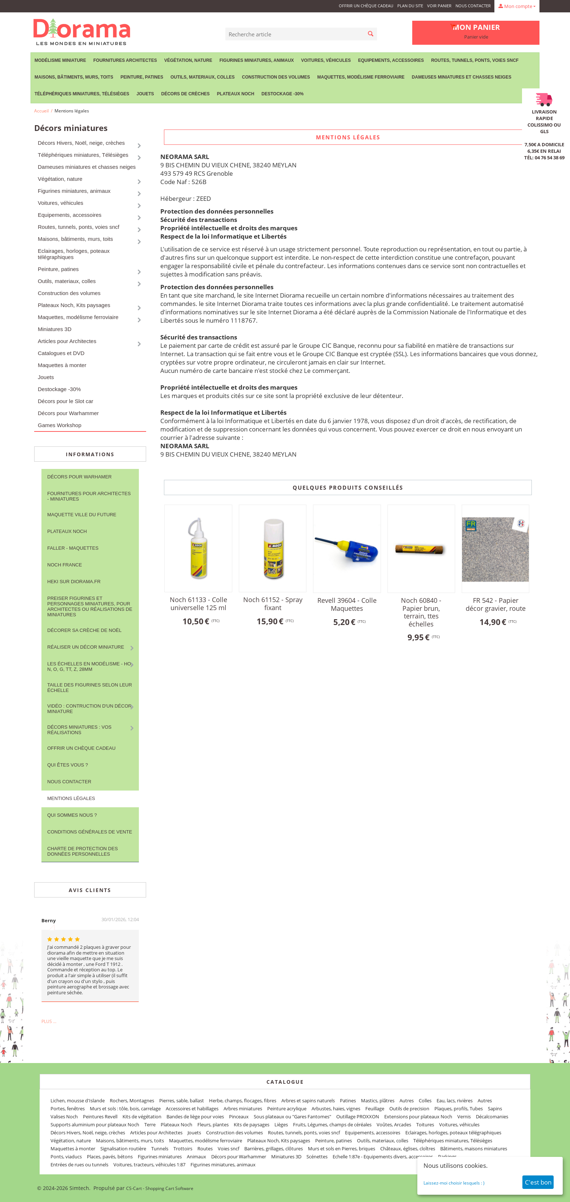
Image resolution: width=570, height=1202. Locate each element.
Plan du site (410, 5)
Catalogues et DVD (61, 353)
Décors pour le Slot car (65, 401)
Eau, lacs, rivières (455, 1100)
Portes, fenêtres (68, 1108)
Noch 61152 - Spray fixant (272, 603)
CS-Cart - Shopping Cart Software (159, 1188)
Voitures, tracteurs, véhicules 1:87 (149, 1164)
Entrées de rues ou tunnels (79, 1164)
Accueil (41, 111)
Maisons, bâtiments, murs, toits (74, 77)
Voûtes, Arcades (394, 1124)
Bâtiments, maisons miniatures (473, 1148)
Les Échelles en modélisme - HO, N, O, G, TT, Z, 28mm (89, 666)
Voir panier (439, 5)
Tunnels (159, 1148)
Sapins (495, 1108)
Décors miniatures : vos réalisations (79, 729)
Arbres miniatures (243, 1108)
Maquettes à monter (62, 365)
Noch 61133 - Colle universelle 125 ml (198, 603)
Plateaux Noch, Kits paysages (74, 305)
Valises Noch (64, 1116)
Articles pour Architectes (67, 341)
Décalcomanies (492, 1116)
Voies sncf (228, 1148)
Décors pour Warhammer (68, 413)
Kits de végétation (142, 1116)
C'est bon (538, 1182)
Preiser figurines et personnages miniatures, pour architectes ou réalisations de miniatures (89, 606)
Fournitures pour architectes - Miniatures (89, 496)
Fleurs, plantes (213, 1124)
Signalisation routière (123, 1148)
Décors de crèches (185, 93)
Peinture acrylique (286, 1108)
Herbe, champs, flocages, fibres (242, 1100)
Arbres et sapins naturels (308, 1100)
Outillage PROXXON (357, 1116)
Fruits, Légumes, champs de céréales (332, 1124)
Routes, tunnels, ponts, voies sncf (475, 60)
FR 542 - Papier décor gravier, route (496, 604)
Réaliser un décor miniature (85, 647)
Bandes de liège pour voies (195, 1116)
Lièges (281, 1124)
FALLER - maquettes (73, 548)
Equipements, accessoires (391, 60)
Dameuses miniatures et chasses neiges (461, 77)
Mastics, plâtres (377, 1100)
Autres (407, 1100)
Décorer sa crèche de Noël (84, 630)
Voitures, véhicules (326, 60)
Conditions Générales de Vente (89, 832)
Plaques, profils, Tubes (458, 1108)
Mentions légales (71, 798)
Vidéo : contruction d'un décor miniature (89, 708)
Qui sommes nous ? (72, 815)
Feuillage (374, 1108)
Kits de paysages (251, 1124)
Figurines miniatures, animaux (257, 60)
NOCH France (64, 565)
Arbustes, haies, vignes (336, 1108)
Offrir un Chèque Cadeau (366, 5)
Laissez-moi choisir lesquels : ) (454, 1183)
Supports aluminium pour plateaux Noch (95, 1124)
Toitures (425, 1124)
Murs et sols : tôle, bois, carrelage (125, 1108)
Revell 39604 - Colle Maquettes (347, 604)
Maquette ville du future (81, 514)
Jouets (145, 93)
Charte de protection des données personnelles (82, 851)
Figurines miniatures (160, 1156)
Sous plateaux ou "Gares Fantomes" (292, 1116)
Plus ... (48, 1021)
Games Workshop (59, 425)
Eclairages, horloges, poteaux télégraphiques (74, 254)
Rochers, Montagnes (132, 1100)
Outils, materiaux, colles (202, 77)
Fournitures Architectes (125, 60)
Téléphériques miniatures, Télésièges (82, 93)
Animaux (196, 1156)
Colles (425, 1100)
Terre (150, 1124)
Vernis (464, 1116)
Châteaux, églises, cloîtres (407, 1148)
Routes (205, 1148)
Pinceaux (239, 1116)
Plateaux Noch (235, 93)
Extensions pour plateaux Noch (418, 1116)
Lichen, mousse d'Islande (78, 1100)
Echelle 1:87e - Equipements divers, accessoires (383, 1156)
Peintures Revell (100, 1116)
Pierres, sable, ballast (181, 1100)
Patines (348, 1100)
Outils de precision (409, 1108)
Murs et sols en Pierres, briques (341, 1148)
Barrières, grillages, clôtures (273, 1148)
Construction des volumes (276, 77)
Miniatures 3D (55, 329)
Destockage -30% (282, 93)
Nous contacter (473, 5)
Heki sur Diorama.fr (74, 581)
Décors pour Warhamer (79, 476)
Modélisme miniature (60, 60)
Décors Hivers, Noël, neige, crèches (81, 143)
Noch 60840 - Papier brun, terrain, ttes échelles (421, 612)
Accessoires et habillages (192, 1108)
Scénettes (317, 1156)
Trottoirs (182, 1148)
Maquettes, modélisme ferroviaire (361, 77)
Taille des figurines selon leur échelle (89, 687)
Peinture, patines (141, 77)
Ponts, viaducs (66, 1156)
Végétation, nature (188, 60)
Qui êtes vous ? (67, 765)
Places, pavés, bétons (110, 1156)
